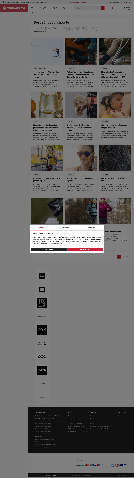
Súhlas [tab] (41, 228)
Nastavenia (49, 249)
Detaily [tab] (66, 228)
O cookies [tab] (91, 228)
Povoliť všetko (85, 249)
